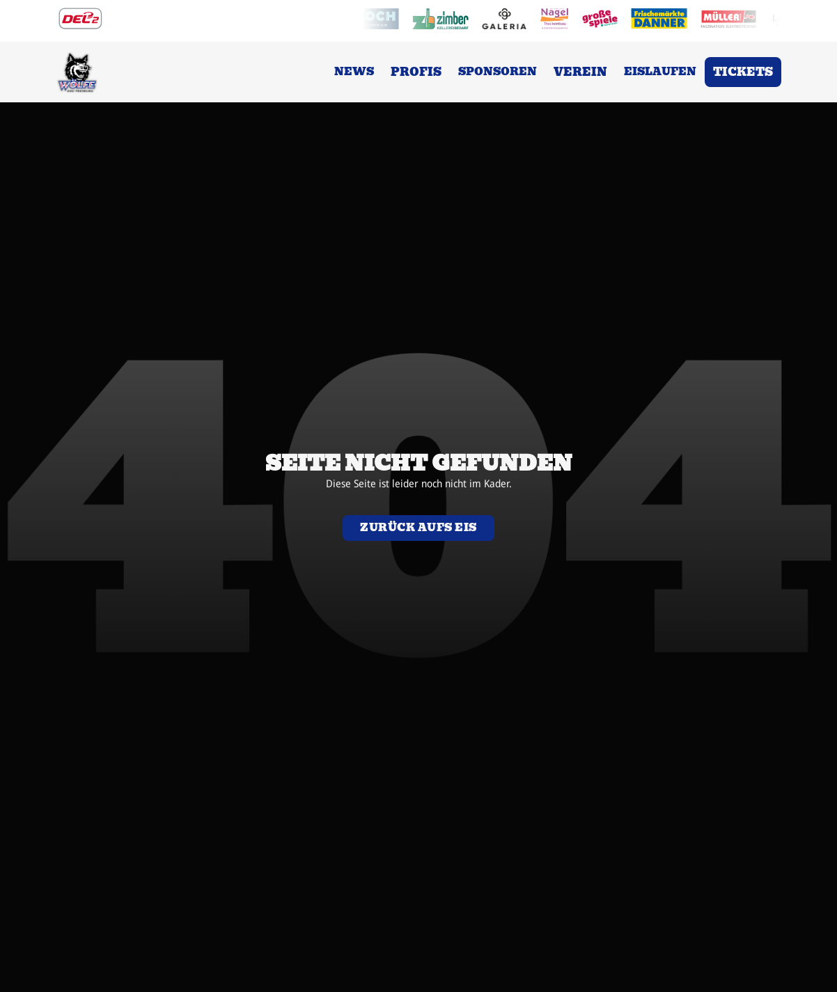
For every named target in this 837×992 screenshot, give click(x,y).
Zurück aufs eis (418, 527)
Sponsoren (497, 71)
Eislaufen (660, 71)
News (354, 71)
